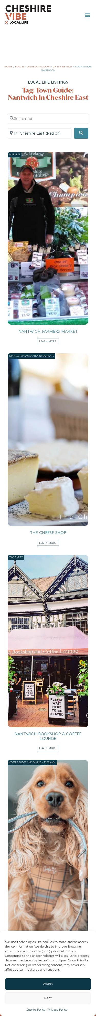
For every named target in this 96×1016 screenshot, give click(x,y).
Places (19, 66)
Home (8, 66)
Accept (48, 983)
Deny (48, 998)
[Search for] (48, 119)
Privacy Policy (57, 1009)
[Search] (81, 133)
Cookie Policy (35, 1009)
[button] (87, 15)
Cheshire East (62, 66)
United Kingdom (38, 66)
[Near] (39, 133)
